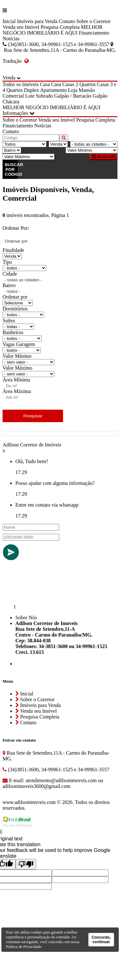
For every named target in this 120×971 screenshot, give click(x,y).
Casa (45, 84)
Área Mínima (16, 379)
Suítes (9, 320)
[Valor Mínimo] (91, 150)
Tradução (16, 61)
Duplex (31, 90)
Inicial (9, 21)
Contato (67, 21)
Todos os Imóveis (21, 84)
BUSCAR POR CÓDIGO (11, 169)
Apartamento (53, 90)
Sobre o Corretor (93, 21)
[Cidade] (93, 144)
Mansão (87, 90)
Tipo (7, 262)
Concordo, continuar (101, 939)
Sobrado (44, 96)
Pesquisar (32, 415)
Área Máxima (17, 391)
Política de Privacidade (24, 946)
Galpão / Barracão (72, 96)
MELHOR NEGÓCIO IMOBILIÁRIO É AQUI (52, 30)
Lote (30, 96)
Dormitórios (15, 308)
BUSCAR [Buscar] (103, 156)
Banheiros (13, 332)
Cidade (10, 274)
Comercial (13, 96)
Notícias (11, 38)
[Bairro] (12, 150)
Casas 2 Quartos (79, 84)
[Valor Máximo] (28, 157)
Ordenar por (15, 297)
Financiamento (94, 33)
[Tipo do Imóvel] (24, 144)
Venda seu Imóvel (21, 27)
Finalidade (13, 250)
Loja (72, 90)
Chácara (11, 101)
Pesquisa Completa (60, 27)
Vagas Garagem (19, 344)
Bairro (9, 285)
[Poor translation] (26, 864)
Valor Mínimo (17, 356)
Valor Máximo (17, 368)
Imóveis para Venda (37, 21)
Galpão (100, 96)
